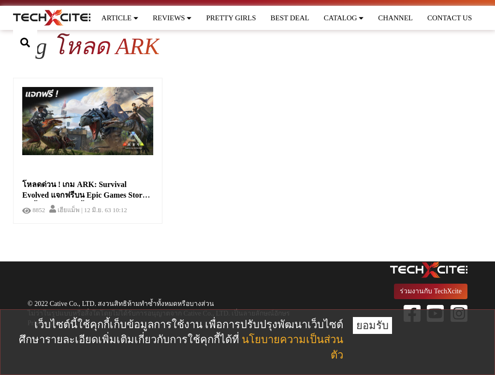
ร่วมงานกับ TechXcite (431, 291)
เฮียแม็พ (64, 210)
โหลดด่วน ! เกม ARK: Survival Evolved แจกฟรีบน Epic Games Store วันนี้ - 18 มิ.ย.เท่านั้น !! (84, 195)
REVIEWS (172, 18)
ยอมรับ (372, 325)
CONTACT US (449, 18)
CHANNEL (395, 18)
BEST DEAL (290, 18)
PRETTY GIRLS (231, 18)
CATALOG (344, 18)
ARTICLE (120, 18)
